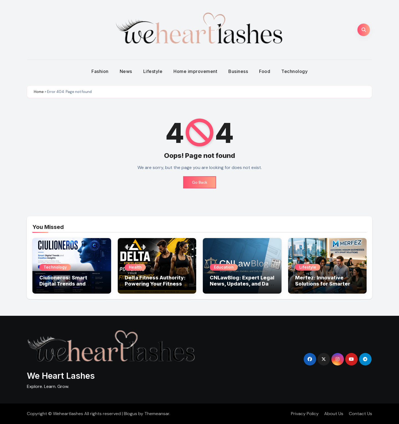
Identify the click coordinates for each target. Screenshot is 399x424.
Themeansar (156, 414)
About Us (333, 414)
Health (135, 267)
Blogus (130, 414)
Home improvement (195, 71)
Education (224, 267)
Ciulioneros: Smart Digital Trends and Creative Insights (63, 283)
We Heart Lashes (61, 376)
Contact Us (360, 414)
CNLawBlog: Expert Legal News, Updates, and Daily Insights (242, 283)
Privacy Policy (305, 414)
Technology (294, 71)
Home (39, 91)
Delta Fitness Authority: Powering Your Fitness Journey (155, 283)
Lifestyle (153, 71)
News (126, 71)
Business (238, 71)
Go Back (199, 182)
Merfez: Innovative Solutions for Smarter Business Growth (322, 283)
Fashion (100, 71)
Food (264, 71)
